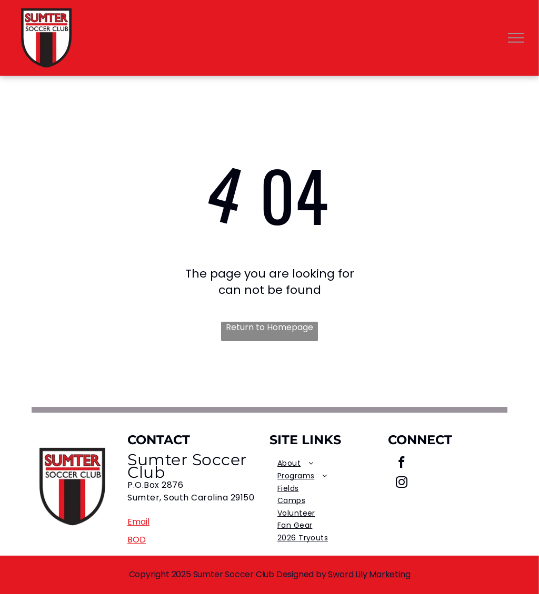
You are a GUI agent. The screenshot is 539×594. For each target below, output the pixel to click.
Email (138, 522)
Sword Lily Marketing (369, 574)
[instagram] (402, 484)
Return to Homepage (269, 327)
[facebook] (402, 464)
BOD (136, 540)
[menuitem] (328, 463)
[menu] (516, 38)
